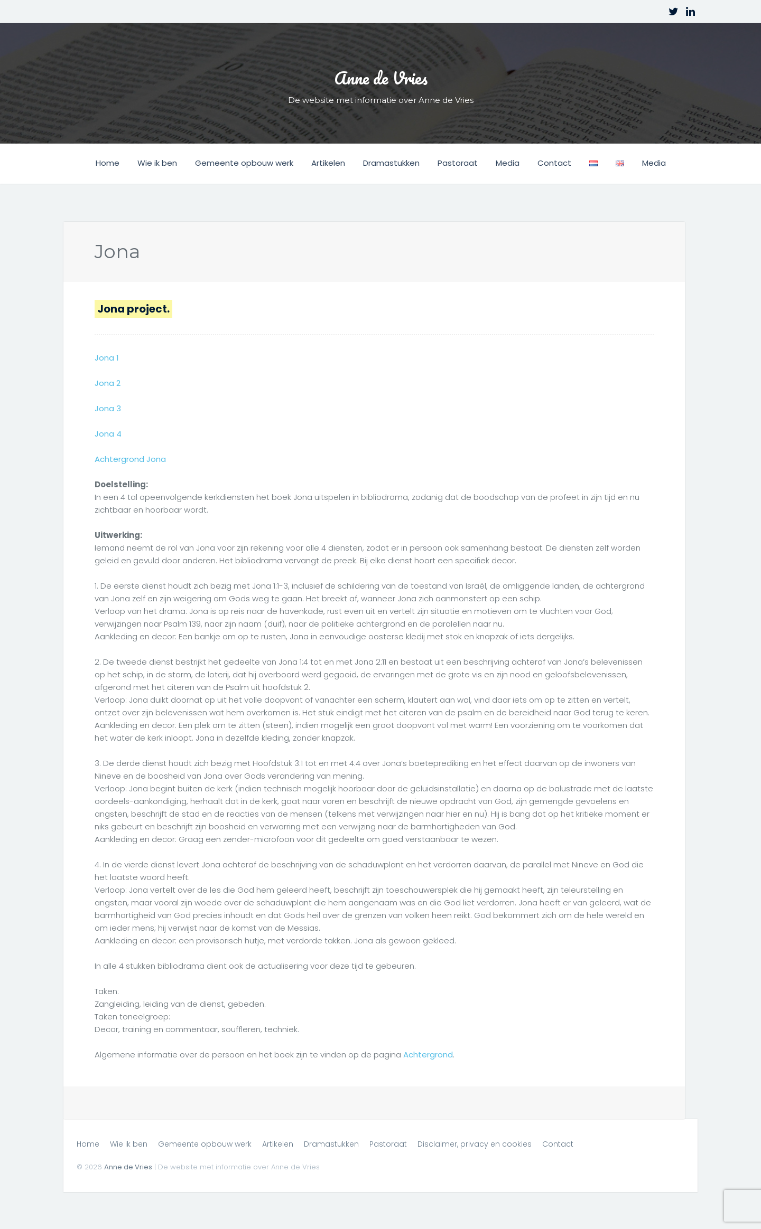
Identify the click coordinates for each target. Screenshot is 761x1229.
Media (507, 162)
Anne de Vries (380, 73)
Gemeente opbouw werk (244, 162)
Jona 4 (107, 433)
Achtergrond (427, 1054)
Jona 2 (107, 382)
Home (107, 162)
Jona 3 (107, 407)
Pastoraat (458, 162)
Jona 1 (106, 357)
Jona (116, 251)
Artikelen (328, 162)
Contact (554, 162)
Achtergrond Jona (130, 458)
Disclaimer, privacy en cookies (474, 1143)
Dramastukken (391, 162)
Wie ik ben (157, 162)
